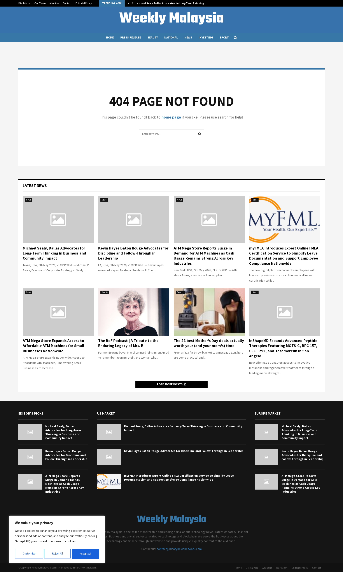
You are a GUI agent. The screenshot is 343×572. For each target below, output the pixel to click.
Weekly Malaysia (171, 19)
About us (54, 3)
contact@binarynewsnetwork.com (179, 549)
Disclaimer (24, 3)
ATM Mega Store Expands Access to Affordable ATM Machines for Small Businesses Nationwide (53, 345)
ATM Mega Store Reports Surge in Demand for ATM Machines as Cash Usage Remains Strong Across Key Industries (204, 256)
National (171, 37)
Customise (29, 554)
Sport (224, 37)
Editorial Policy (83, 3)
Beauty (152, 37)
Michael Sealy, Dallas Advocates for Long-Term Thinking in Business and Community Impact (54, 253)
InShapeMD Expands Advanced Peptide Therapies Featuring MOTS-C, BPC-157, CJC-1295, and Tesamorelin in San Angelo (283, 348)
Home (110, 37)
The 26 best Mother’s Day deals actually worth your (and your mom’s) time (209, 343)
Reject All (57, 554)
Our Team (40, 3)
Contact (67, 3)
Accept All (85, 554)
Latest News (35, 185)
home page (171, 117)
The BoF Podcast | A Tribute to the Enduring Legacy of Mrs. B (128, 343)
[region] (57, 540)
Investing (206, 37)
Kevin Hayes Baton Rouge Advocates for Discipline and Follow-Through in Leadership (133, 253)
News (188, 37)
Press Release (130, 37)
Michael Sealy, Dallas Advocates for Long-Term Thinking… (171, 3)
